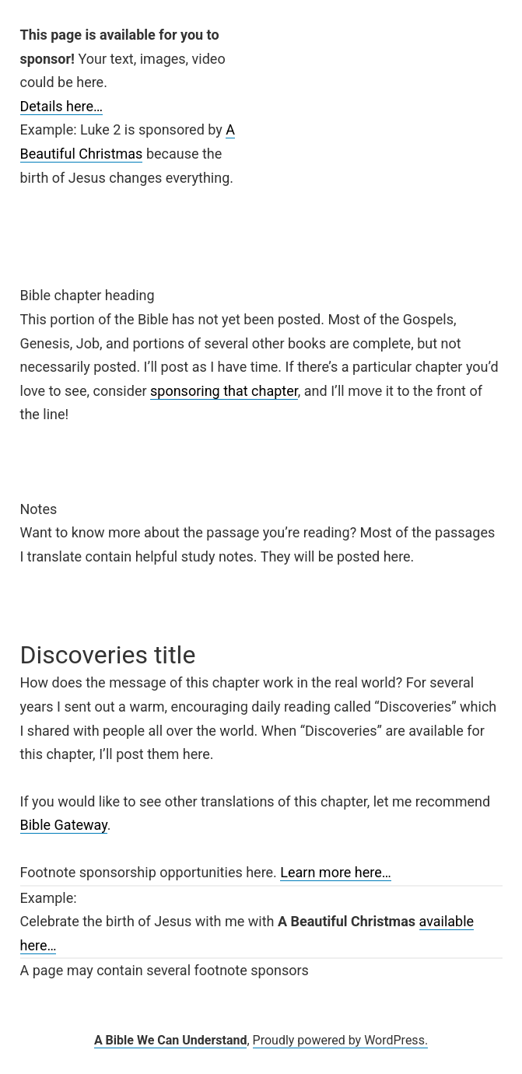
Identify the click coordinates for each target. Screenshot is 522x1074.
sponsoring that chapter (224, 391)
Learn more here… (335, 872)
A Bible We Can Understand (170, 1040)
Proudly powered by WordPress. (341, 1040)
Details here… (61, 106)
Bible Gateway (63, 825)
